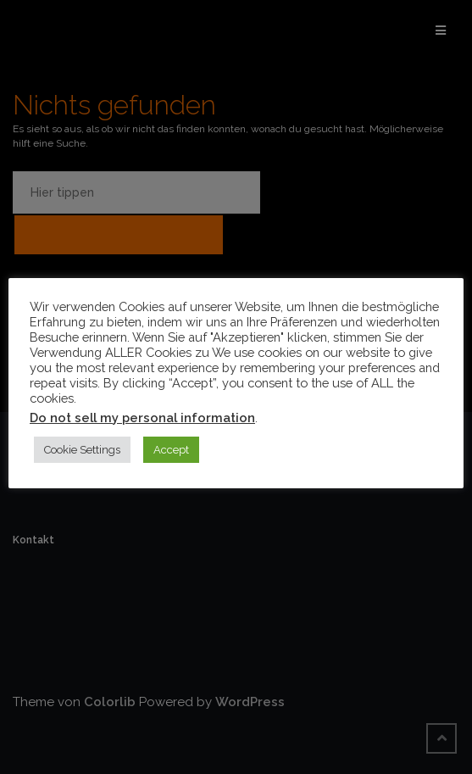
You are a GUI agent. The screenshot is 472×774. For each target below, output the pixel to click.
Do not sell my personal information (142, 417)
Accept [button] (171, 449)
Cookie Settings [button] (82, 449)
